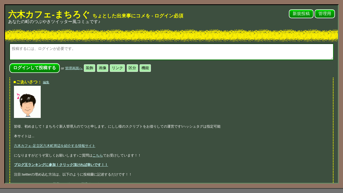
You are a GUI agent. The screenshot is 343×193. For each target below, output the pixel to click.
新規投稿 (301, 13)
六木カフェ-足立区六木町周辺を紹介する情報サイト (54, 146)
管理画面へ (74, 68)
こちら (97, 155)
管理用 (324, 13)
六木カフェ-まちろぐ (95, 14)
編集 (46, 82)
